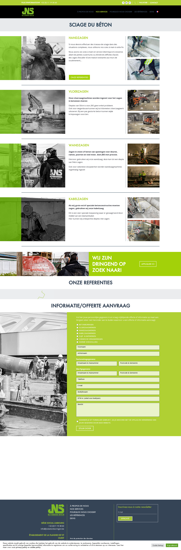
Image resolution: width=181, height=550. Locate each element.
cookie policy (35, 547)
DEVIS (72, 518)
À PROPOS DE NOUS (79, 506)
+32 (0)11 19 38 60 (56, 526)
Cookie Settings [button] (158, 545)
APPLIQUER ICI (147, 264)
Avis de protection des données (81, 538)
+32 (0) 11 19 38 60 (49, 3)
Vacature (143, 2)
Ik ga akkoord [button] (172, 545)
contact (154, 3)
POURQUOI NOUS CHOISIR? (83, 512)
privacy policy (21, 547)
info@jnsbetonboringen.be (52, 529)
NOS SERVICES (76, 509)
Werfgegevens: (83, 369)
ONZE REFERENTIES (79, 77)
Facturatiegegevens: (85, 359)
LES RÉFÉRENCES (77, 515)
